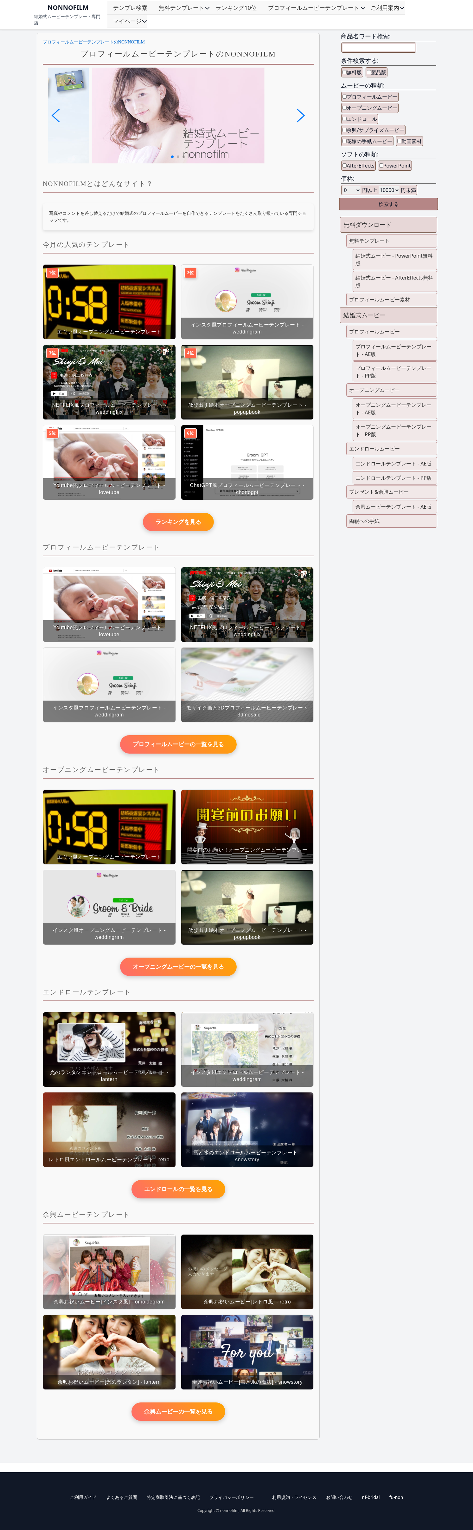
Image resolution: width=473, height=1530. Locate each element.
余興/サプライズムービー (375, 130)
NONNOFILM (68, 7)
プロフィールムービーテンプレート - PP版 (393, 372)
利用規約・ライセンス (294, 1497)
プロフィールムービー (372, 96)
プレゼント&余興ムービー (379, 491)
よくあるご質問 (121, 1497)
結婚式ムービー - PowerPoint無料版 (394, 259)
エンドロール (362, 118)
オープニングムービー (372, 107)
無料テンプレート (181, 7)
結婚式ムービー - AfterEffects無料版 (394, 281)
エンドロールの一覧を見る (178, 1189)
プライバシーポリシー (231, 1497)
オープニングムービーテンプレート (102, 769)
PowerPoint (397, 165)
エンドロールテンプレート (87, 992)
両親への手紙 (364, 521)
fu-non (396, 1497)
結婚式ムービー (364, 315)
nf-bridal (371, 1497)
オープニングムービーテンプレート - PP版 (393, 430)
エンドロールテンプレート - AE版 (393, 463)
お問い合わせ (339, 1497)
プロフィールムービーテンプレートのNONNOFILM (94, 42)
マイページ (127, 21)
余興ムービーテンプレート (87, 1214)
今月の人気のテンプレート (87, 244)
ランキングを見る (178, 522)
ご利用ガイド (83, 1497)
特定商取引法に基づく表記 (173, 1497)
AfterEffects (360, 165)
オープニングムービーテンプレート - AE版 (393, 408)
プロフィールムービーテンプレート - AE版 (393, 350)
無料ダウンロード (367, 224)
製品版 (378, 72)
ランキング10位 (236, 7)
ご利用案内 (385, 7)
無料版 (354, 72)
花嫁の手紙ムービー (369, 141)
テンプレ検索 (130, 7)
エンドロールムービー (374, 448)
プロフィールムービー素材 (379, 299)
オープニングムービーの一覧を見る (178, 967)
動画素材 (411, 141)
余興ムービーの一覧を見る (178, 1411)
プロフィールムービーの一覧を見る (178, 744)
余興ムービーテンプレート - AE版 (393, 506)
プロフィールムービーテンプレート (313, 7)
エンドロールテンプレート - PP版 (393, 477)
